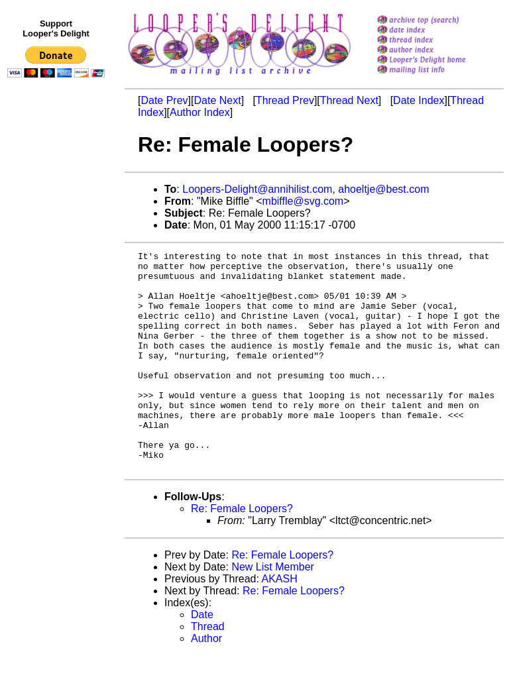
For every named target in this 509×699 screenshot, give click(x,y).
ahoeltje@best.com (383, 189)
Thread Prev (285, 100)
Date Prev (164, 100)
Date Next (217, 100)
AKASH (279, 622)
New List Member (272, 610)
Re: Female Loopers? (242, 552)
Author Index (200, 112)
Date (202, 658)
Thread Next (349, 100)
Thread (208, 670)
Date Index (418, 100)
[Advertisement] (58, 356)
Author (206, 682)
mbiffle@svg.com (303, 201)
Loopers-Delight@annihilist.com (257, 189)
